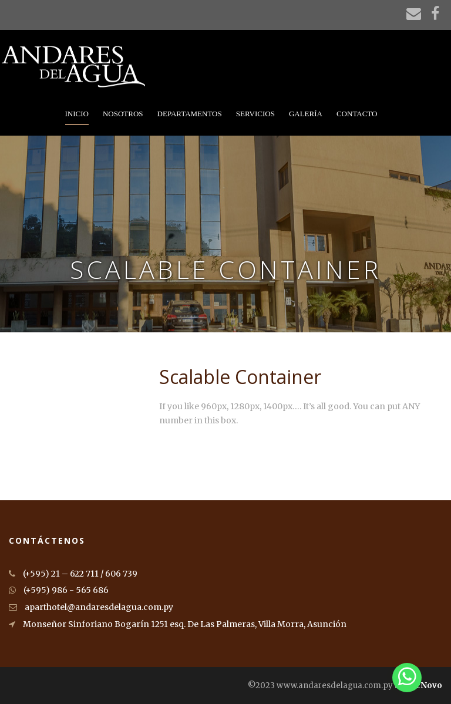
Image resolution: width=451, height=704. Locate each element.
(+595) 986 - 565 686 (59, 590)
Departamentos (189, 113)
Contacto (357, 113)
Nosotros (123, 113)
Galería (305, 113)
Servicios (255, 113)
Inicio (77, 113)
